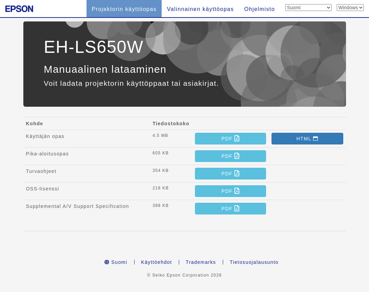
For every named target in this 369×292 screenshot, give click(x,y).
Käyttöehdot (156, 262)
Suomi (115, 262)
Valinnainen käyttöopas (200, 9)
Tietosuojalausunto (254, 262)
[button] (230, 138)
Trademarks (201, 262)
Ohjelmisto (259, 9)
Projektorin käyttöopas (124, 9)
